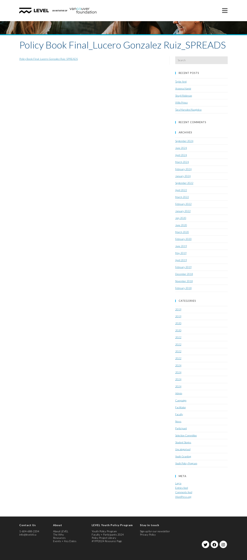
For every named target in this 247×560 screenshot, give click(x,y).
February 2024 (183, 169)
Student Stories (183, 442)
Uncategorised (182, 449)
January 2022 (183, 211)
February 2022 (183, 204)
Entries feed (181, 487)
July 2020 (180, 218)
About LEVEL (60, 531)
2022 (178, 337)
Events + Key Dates (64, 541)
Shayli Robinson (183, 95)
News (178, 421)
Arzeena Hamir (183, 88)
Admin (178, 393)
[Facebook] (214, 544)
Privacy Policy (148, 534)
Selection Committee (186, 435)
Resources (59, 537)
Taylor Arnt (181, 81)
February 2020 (183, 239)
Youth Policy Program (186, 463)
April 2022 (181, 190)
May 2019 (181, 253)
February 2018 (183, 288)
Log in (178, 483)
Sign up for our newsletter (155, 531)
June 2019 (181, 246)
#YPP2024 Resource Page (107, 541)
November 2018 (184, 281)
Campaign (180, 400)
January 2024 (183, 176)
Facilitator (180, 407)
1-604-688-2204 (29, 531)
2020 (178, 323)
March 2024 (182, 162)
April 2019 (181, 260)
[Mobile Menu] (225, 10)
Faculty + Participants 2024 (108, 534)
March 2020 (182, 232)
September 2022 (184, 183)
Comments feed (183, 492)
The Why (58, 534)
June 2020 (181, 225)
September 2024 (184, 141)
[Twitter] (205, 544)
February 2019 (183, 267)
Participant (181, 428)
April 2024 (181, 155)
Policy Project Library (104, 537)
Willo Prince (181, 102)
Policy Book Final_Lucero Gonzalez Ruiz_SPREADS (48, 58)
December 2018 (184, 274)
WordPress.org (183, 496)
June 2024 (181, 148)
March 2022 (182, 197)
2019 (178, 309)
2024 (178, 365)
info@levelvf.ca (27, 534)
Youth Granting (183, 456)
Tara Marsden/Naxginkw (188, 109)
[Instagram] (223, 544)
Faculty (179, 414)
